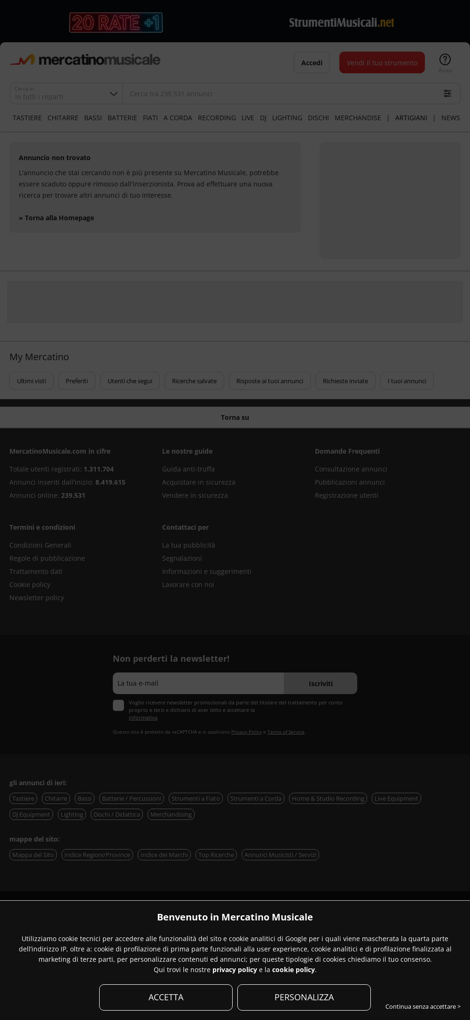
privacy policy (234, 969)
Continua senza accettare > (423, 1006)
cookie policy (293, 969)
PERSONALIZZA (304, 997)
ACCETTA (166, 997)
